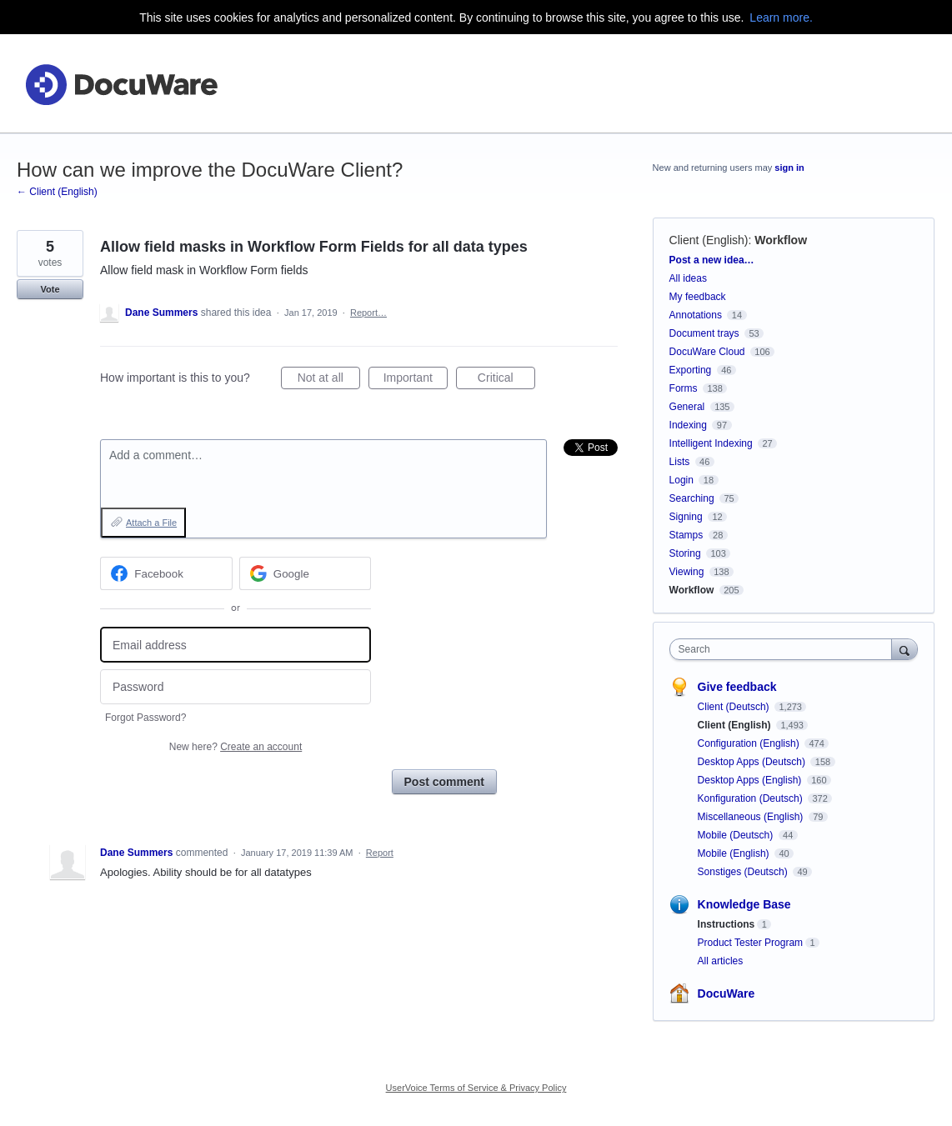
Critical (506, 380)
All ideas (688, 278)
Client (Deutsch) (735, 707)
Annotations (695, 315)
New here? (235, 747)
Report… (368, 313)
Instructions (726, 924)
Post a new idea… (711, 260)
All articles (721, 961)
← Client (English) (57, 192)
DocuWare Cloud (707, 352)
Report (379, 853)
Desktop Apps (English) (751, 780)
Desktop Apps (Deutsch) (753, 762)
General (687, 407)
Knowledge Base (744, 904)
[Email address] (235, 645)
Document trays (704, 333)
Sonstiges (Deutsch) (744, 872)
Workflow (780, 240)
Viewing (686, 572)
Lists (679, 462)
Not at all (329, 380)
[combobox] (785, 649)
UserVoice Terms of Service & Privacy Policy (476, 1088)
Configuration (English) (750, 743)
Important (415, 380)
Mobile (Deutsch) (737, 835)
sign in (789, 168)
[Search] (904, 648)
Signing (686, 517)
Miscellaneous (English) (752, 817)
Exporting (690, 370)
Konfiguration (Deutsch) (751, 798)
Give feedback (737, 686)
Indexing (688, 425)
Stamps (686, 535)
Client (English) (709, 240)
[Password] (235, 687)
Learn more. (780, 17)
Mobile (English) (735, 853)
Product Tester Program (751, 942)
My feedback (697, 297)
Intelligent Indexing (711, 443)
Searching (691, 498)
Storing (685, 553)
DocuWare (726, 993)
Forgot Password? (145, 717)
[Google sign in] (305, 573)
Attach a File (151, 523)
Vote (49, 289)
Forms (683, 388)
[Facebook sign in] (166, 573)
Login (681, 480)
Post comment (444, 781)
